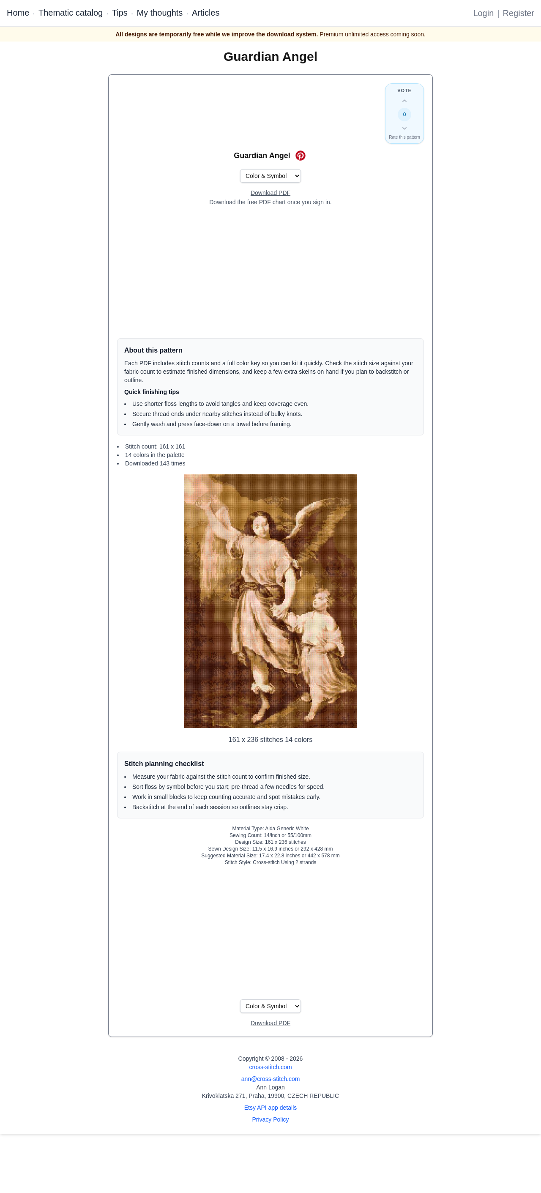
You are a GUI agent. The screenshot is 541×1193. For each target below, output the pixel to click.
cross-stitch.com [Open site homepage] (270, 1067)
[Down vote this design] (404, 128)
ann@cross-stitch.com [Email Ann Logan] (270, 1078)
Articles (206, 12)
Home (18, 12)
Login (483, 13)
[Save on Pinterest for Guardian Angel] (300, 155)
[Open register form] (270, 193)
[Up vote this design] (404, 101)
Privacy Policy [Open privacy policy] (270, 1119)
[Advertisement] (270, 272)
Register (518, 13)
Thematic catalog (70, 12)
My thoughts (160, 12)
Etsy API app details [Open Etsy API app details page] (270, 1107)
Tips (120, 12)
